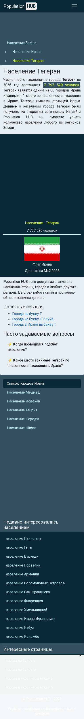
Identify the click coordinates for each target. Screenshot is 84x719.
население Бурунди (22, 556)
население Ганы (19, 547)
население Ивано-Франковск (30, 619)
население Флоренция (24, 601)
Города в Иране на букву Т (34, 324)
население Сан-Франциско (28, 592)
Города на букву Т (27, 314)
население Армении (22, 574)
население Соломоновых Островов (35, 583)
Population (20, 6)
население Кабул (20, 628)
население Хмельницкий (26, 610)
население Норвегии (23, 565)
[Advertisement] (41, 25)
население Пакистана (23, 538)
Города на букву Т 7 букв (32, 319)
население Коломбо (22, 636)
